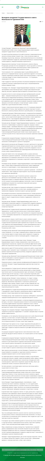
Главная (3, 13)
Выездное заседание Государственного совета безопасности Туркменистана (29, 13)
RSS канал (22, 457)
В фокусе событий (10, 13)
